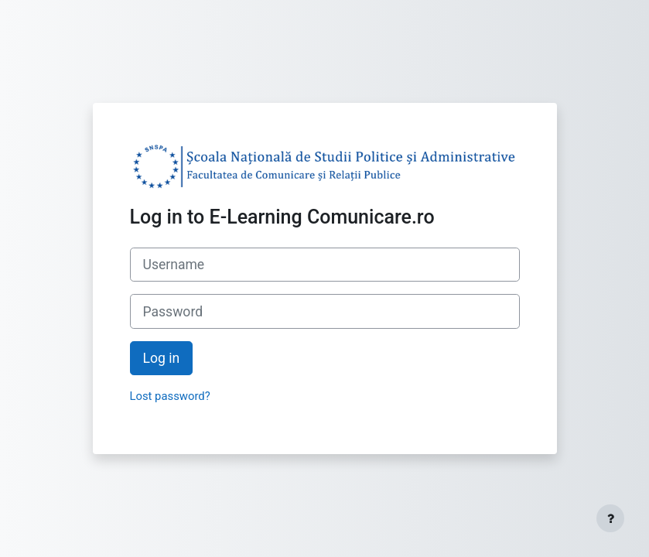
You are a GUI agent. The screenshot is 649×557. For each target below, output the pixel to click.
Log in (161, 358)
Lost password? (170, 396)
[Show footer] (610, 518)
